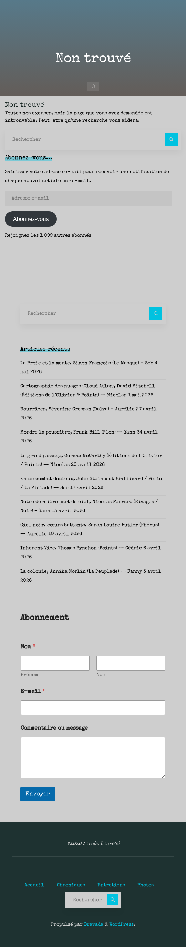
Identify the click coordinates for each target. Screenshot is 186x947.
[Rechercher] (171, 139)
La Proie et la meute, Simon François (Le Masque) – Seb (86, 363)
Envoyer (37, 794)
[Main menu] (175, 21)
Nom (100, 675)
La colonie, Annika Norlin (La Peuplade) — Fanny (81, 571)
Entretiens (111, 885)
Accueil (34, 885)
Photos (145, 885)
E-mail (33, 691)
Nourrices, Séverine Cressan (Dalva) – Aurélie (77, 409)
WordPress (121, 924)
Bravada (93, 924)
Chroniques (71, 885)
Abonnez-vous (31, 219)
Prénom (29, 675)
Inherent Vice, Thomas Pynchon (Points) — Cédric (81, 548)
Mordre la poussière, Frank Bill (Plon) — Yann (77, 432)
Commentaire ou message (54, 728)
